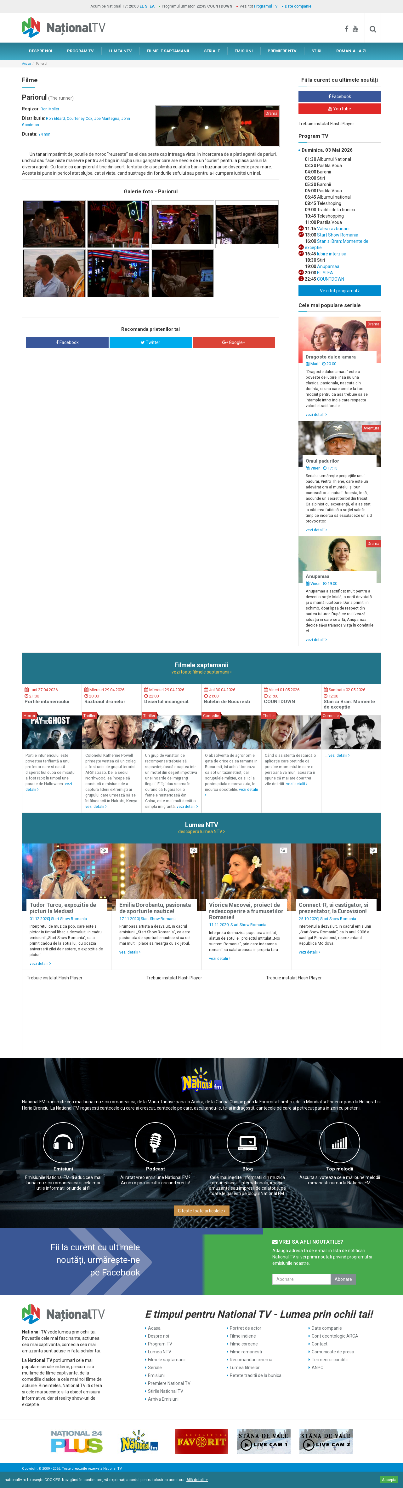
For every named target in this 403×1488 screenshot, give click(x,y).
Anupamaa (327, 266)
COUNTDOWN (330, 279)
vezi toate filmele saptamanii (202, 671)
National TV (112, 1469)
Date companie (298, 6)
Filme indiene (243, 1336)
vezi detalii (316, 414)
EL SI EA (147, 6)
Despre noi (158, 1336)
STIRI (316, 51)
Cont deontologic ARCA (335, 1336)
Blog (247, 1169)
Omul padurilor (322, 461)
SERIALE (212, 51)
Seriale (155, 1367)
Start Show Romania (337, 234)
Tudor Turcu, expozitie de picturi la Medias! (63, 908)
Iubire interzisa (331, 253)
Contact (319, 1343)
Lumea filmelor (245, 1367)
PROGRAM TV (80, 51)
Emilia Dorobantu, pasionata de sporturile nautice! (155, 908)
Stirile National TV (165, 1391)
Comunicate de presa (333, 1351)
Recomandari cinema (251, 1359)
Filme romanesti (246, 1351)
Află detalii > (197, 1480)
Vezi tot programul (340, 290)
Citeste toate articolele (201, 1210)
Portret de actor (245, 1328)
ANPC (317, 1367)
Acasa (26, 63)
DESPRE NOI (40, 51)
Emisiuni (63, 1169)
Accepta (389, 1480)
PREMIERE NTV (282, 51)
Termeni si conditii (330, 1359)
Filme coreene (244, 1343)
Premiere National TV (169, 1383)
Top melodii (339, 1169)
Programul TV (266, 6)
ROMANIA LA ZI (351, 51)
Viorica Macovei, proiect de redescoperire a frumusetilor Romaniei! (246, 911)
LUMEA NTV (120, 51)
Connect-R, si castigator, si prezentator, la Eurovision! (333, 908)
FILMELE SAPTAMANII (168, 51)
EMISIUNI (244, 51)
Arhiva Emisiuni (163, 1399)
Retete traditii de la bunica (255, 1375)
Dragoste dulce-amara (331, 357)
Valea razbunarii (332, 228)
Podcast (155, 1169)
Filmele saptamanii (166, 1359)
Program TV (160, 1343)
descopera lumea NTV (201, 831)
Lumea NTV (159, 1351)
